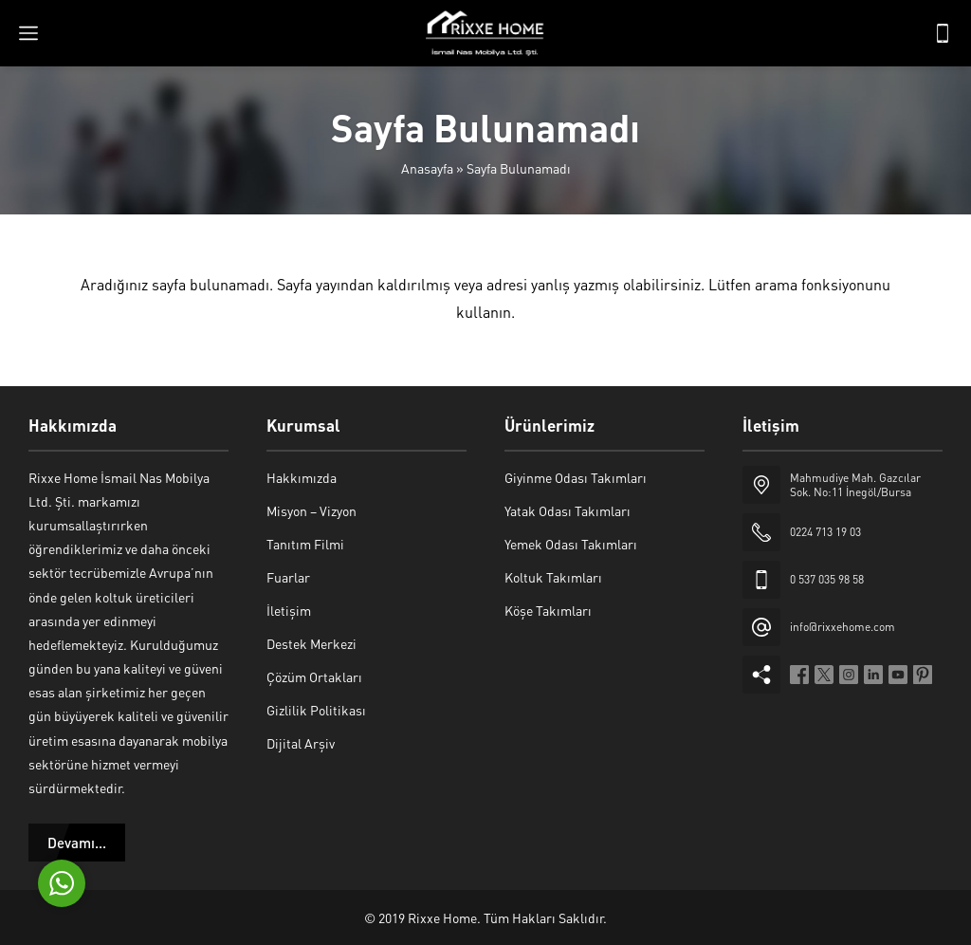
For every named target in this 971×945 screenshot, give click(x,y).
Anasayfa (427, 167)
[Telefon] (942, 33)
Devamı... (76, 842)
